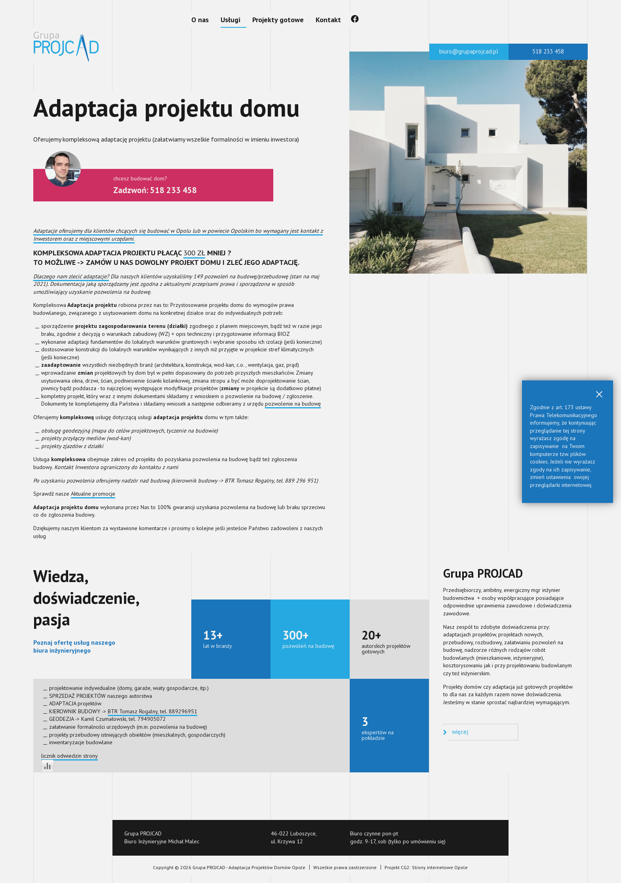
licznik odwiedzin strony (69, 755)
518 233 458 (548, 51)
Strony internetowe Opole (440, 867)
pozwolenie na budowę (293, 403)
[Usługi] (230, 20)
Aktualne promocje (93, 493)
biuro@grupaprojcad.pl (468, 51)
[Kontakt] (328, 20)
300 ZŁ (194, 252)
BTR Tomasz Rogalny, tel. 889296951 (152, 711)
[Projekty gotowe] (278, 20)
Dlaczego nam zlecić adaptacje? (71, 276)
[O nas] (200, 20)
